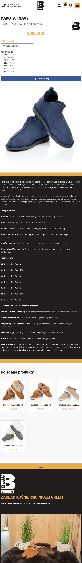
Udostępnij (43, 78)
